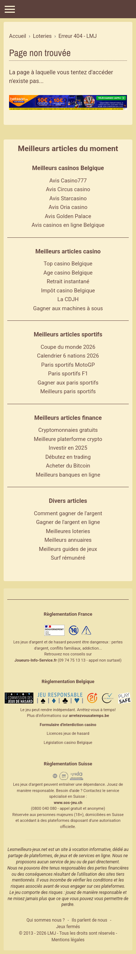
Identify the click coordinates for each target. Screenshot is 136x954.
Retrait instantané (68, 281)
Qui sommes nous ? (45, 920)
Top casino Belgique (68, 263)
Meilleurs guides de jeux (68, 549)
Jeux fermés (68, 926)
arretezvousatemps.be (89, 715)
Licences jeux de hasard (68, 733)
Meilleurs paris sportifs (68, 391)
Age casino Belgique (68, 272)
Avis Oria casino (68, 207)
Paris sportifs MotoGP (68, 365)
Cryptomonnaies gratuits (68, 430)
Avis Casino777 (68, 180)
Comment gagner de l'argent (68, 513)
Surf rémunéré (68, 558)
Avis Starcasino (68, 198)
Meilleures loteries (68, 531)
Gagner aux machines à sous (68, 308)
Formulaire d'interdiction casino (68, 724)
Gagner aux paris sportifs (68, 382)
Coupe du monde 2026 (68, 347)
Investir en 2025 (68, 448)
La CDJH (68, 299)
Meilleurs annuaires (67, 540)
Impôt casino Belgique (68, 290)
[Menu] (10, 9)
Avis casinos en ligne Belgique (68, 225)
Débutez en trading (68, 457)
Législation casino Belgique (68, 742)
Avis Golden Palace (68, 216)
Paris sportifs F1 (68, 373)
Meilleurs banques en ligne (68, 475)
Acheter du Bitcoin (68, 465)
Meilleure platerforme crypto (68, 439)
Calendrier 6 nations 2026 (68, 355)
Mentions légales (68, 939)
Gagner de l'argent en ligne (68, 522)
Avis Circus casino (68, 189)
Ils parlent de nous (89, 920)
